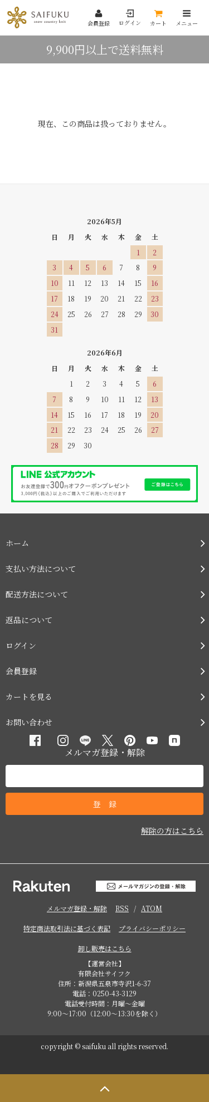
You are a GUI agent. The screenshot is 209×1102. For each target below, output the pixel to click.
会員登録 (99, 18)
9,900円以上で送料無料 (104, 49)
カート (158, 18)
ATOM (151, 908)
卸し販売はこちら (105, 948)
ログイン (130, 18)
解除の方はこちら (172, 830)
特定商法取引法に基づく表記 (66, 928)
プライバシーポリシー (152, 928)
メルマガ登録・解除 (77, 908)
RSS (122, 908)
